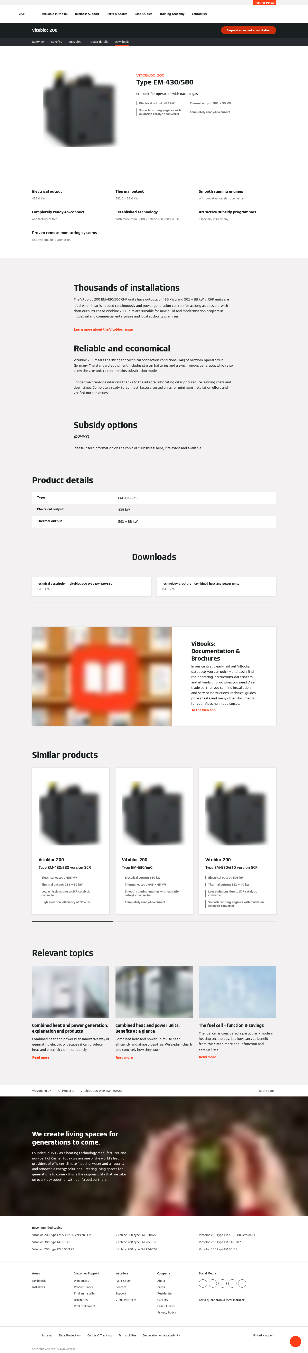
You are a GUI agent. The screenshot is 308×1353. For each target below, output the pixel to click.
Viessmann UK (41, 1091)
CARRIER (71, 1348)
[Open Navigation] (21, 14)
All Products (66, 1091)
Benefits (56, 42)
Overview (38, 42)
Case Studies (143, 14)
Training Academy (172, 14)
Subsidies (74, 42)
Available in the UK (55, 14)
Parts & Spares (117, 14)
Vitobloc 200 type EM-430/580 (102, 1091)
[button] (295, 1341)
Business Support (87, 14)
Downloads (122, 42)
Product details (98, 42)
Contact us (199, 14)
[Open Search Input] (274, 14)
